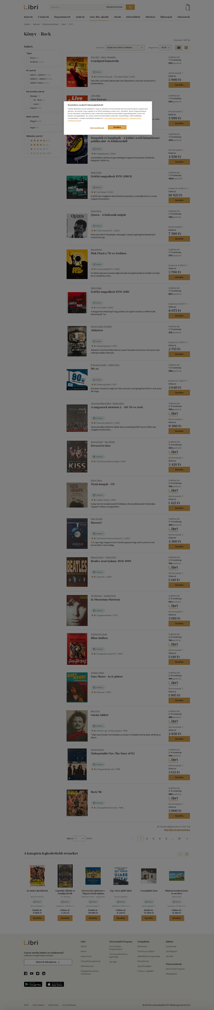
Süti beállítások (97, 128)
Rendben (117, 127)
